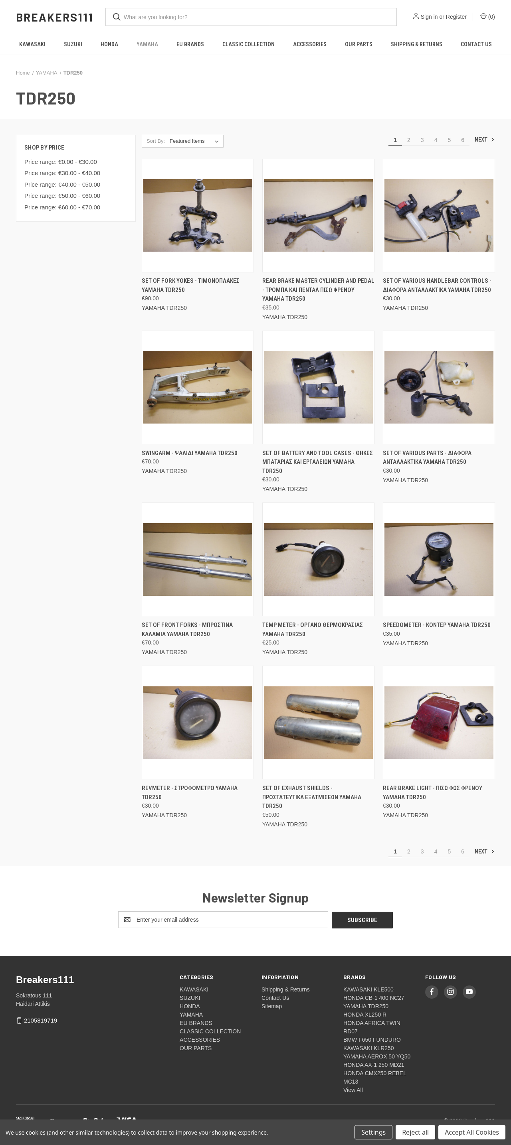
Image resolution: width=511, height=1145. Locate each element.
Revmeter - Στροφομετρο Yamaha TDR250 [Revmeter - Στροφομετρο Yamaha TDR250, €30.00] (190, 792)
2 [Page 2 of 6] (408, 140)
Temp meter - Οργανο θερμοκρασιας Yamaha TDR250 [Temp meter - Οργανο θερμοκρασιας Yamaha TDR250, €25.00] (312, 629)
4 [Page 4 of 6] (436, 140)
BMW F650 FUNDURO (372, 1039)
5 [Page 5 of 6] (449, 140)
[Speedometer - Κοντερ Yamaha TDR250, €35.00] (438, 559)
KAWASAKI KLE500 (368, 989)
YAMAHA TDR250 (365, 1006)
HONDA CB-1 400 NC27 (373, 997)
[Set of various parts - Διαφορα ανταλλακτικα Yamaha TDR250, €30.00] (438, 387)
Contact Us (476, 44)
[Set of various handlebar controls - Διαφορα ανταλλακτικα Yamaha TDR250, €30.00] (438, 215)
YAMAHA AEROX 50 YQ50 (376, 1056)
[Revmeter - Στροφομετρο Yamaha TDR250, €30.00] (197, 722)
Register (456, 17)
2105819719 (40, 1020)
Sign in (429, 17)
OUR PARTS (358, 44)
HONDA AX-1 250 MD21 (373, 1064)
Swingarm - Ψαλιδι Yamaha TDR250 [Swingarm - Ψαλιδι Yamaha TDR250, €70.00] (190, 453)
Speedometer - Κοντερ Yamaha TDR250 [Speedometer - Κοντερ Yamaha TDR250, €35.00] (437, 625)
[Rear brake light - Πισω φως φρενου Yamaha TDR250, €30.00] (438, 722)
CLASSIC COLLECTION (248, 44)
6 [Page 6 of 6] (462, 140)
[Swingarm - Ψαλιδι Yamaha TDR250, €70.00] (197, 387)
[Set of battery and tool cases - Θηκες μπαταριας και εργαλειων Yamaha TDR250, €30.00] (318, 387)
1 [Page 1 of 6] (395, 140)
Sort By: (156, 141)
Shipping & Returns (416, 44)
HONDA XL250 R (364, 1014)
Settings (373, 1132)
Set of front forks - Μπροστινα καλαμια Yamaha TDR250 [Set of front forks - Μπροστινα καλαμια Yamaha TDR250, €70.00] (187, 629)
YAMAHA (147, 44)
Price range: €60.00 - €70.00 (62, 207)
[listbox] (195, 141)
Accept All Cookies (472, 1132)
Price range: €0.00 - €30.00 (60, 161)
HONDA (109, 44)
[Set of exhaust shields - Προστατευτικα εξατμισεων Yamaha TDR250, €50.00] (318, 722)
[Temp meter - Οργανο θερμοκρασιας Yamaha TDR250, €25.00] (318, 559)
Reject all (415, 1132)
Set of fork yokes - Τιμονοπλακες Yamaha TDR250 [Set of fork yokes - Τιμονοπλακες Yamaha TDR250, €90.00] (191, 285)
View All (353, 1089)
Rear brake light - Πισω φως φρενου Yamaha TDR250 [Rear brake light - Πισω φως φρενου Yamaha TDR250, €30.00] (432, 792)
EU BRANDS (190, 44)
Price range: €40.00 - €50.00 (62, 184)
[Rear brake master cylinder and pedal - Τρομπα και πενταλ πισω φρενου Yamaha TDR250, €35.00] (318, 215)
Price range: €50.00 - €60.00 (62, 195)
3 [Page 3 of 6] (422, 140)
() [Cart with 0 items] (487, 16)
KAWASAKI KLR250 (368, 1047)
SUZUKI (73, 44)
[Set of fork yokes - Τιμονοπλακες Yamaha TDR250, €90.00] (197, 215)
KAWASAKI (32, 44)
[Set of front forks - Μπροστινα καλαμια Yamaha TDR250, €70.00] (197, 559)
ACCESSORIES (310, 44)
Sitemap (271, 1006)
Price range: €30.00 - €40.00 (62, 172)
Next (485, 140)
